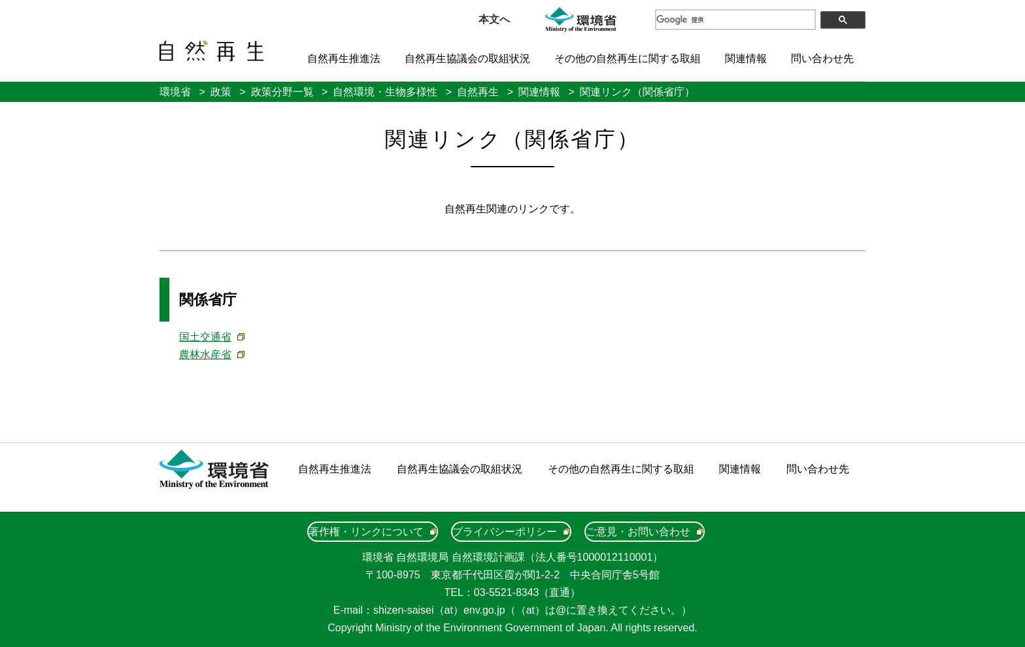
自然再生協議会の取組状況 (467, 58)
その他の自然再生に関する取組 (627, 58)
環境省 (175, 91)
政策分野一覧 (282, 91)
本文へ (494, 19)
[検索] (734, 20)
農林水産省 (205, 354)
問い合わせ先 (822, 58)
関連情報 (746, 58)
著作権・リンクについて (366, 531)
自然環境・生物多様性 (385, 91)
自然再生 (478, 91)
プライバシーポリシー (504, 531)
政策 (220, 91)
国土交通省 (205, 336)
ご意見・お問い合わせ (638, 531)
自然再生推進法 (343, 58)
